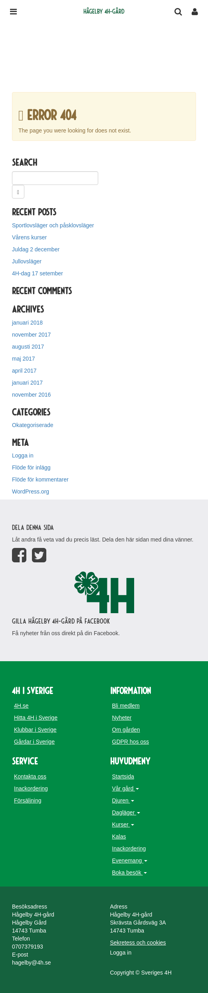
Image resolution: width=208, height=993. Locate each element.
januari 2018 (27, 322)
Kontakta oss (30, 776)
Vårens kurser (29, 237)
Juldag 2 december (35, 249)
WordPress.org (30, 491)
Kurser (123, 824)
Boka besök (129, 872)
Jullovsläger (27, 261)
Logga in (23, 455)
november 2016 (31, 394)
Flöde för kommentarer (40, 479)
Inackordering (31, 788)
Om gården (126, 729)
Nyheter (122, 717)
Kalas (119, 836)
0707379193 (27, 946)
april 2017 (24, 370)
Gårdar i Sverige (34, 741)
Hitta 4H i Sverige (35, 717)
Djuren (123, 800)
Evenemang (130, 860)
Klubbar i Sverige (35, 729)
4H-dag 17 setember (37, 273)
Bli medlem (126, 705)
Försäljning (27, 800)
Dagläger (126, 812)
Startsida (123, 776)
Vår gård (125, 788)
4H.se (21, 705)
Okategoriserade (32, 425)
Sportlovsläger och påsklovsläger (53, 225)
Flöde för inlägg (31, 467)
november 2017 (31, 334)
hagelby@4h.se (31, 962)
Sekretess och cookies (138, 942)
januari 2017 (27, 382)
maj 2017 (23, 358)
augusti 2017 (28, 346)
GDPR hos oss (130, 741)
